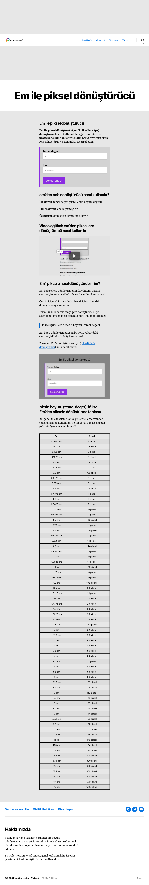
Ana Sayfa (87, 40)
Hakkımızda (100, 40)
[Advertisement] (73, 17)
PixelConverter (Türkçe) (26, 878)
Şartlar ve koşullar (17, 809)
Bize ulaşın (114, 40)
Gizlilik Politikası (43, 809)
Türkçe (125, 40)
